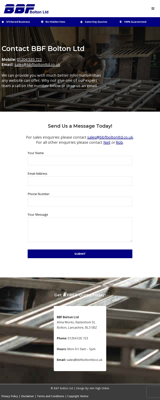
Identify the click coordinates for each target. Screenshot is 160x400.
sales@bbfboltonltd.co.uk (37, 64)
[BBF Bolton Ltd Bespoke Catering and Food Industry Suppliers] (26, 9)
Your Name (80, 156)
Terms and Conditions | (51, 396)
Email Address (80, 177)
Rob (119, 142)
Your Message (80, 227)
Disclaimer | (28, 396)
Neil (106, 142)
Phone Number (80, 197)
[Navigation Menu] (153, 8)
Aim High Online (99, 388)
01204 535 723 (29, 59)
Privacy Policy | (10, 396)
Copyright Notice (77, 396)
